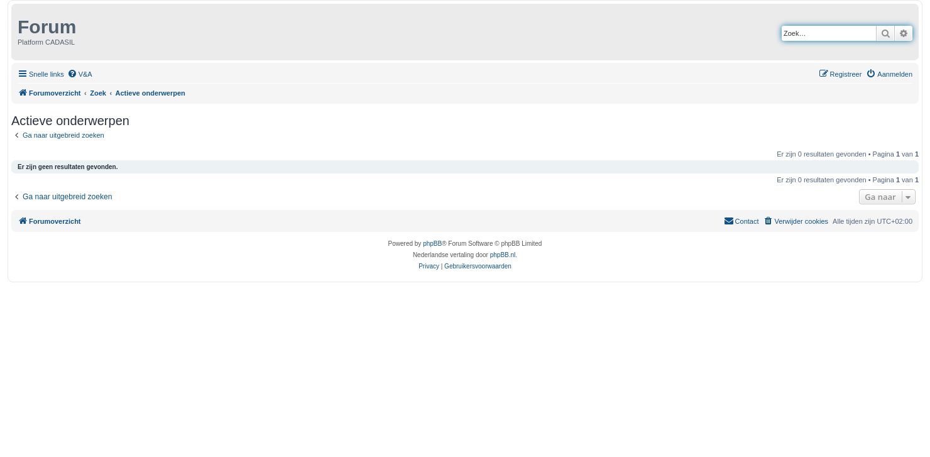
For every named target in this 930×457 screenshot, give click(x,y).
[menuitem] (79, 74)
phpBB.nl (503, 254)
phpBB (432, 243)
